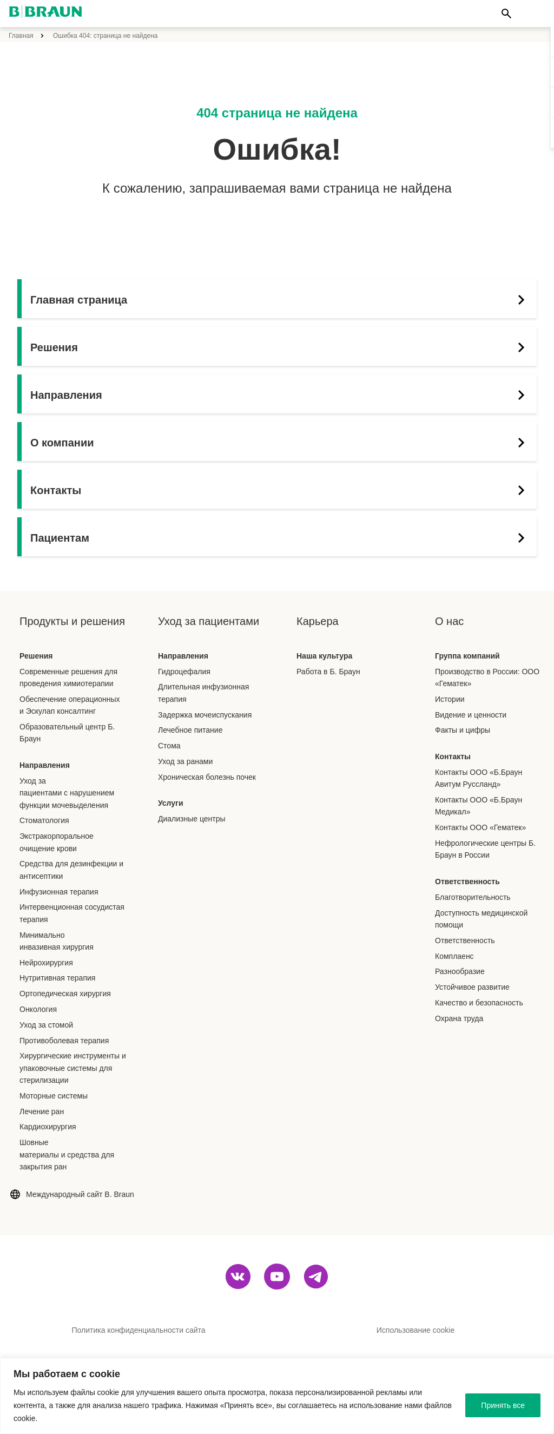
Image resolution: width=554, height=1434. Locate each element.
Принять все (503, 1405)
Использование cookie (415, 1330)
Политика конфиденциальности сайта (138, 1330)
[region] (277, 1396)
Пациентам (280, 538)
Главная (21, 36)
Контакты (280, 490)
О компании (280, 442)
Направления (280, 395)
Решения (280, 347)
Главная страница (280, 300)
